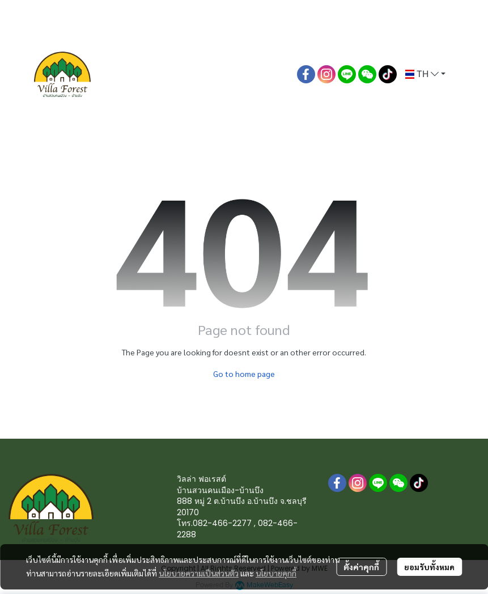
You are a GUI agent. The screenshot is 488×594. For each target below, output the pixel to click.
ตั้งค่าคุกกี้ (361, 567)
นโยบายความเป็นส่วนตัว (199, 573)
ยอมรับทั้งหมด (429, 567)
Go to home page (244, 373)
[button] (425, 74)
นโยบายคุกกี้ (276, 573)
